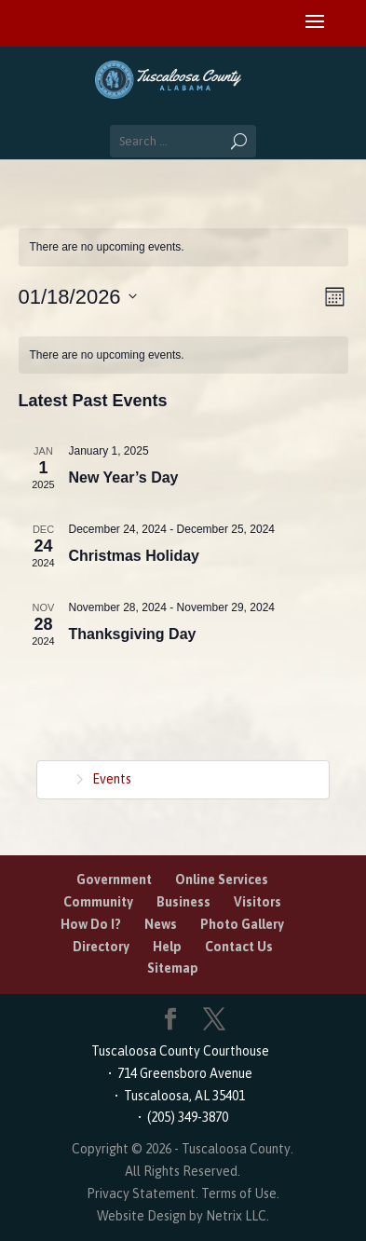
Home (53, 777)
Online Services (221, 879)
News (160, 924)
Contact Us (239, 946)
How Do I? (91, 924)
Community (98, 901)
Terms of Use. (240, 1193)
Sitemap (172, 968)
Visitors (257, 901)
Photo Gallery (242, 924)
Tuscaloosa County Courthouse (183, 1050)
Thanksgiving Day (133, 634)
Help (167, 946)
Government (114, 879)
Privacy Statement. (142, 1193)
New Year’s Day (124, 477)
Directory (101, 946)
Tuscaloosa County (236, 1148)
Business (183, 901)
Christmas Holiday (134, 556)
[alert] (183, 247)
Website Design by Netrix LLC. (183, 1215)
